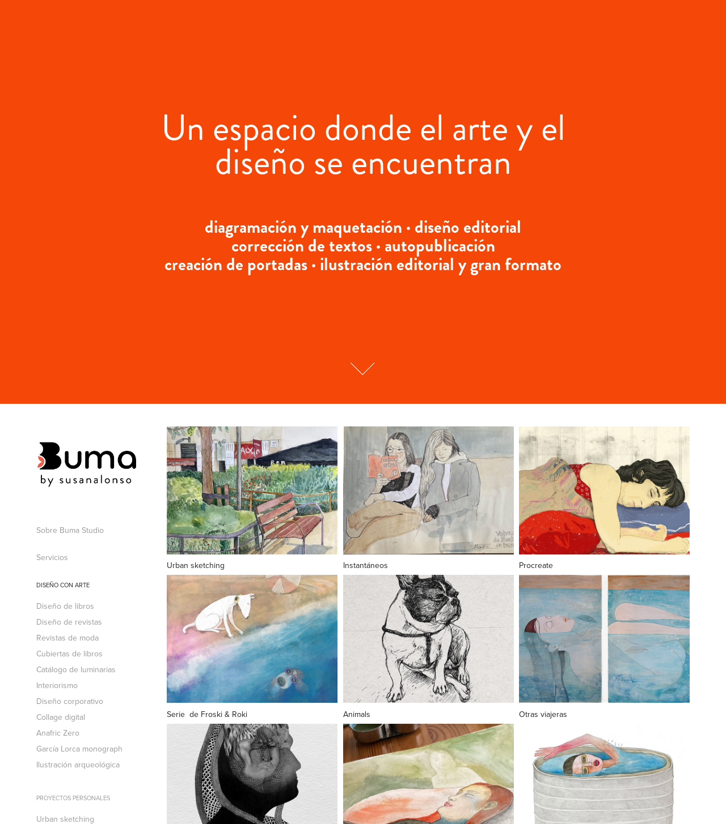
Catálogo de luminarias (76, 669)
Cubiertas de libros (69, 653)
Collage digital (60, 717)
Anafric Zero (57, 732)
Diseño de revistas (69, 621)
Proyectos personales (73, 797)
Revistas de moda (67, 637)
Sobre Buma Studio (70, 530)
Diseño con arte (63, 585)
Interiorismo (57, 685)
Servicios (52, 557)
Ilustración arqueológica (78, 764)
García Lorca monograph (79, 748)
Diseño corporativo (69, 701)
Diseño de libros (65, 606)
